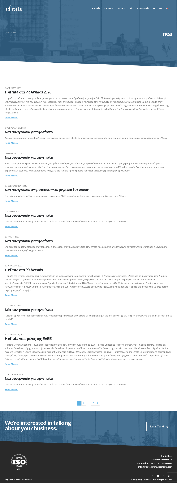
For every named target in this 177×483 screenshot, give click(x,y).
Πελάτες (121, 8)
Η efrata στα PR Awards (24, 269)
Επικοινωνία (143, 8)
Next (97, 403)
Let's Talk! (159, 426)
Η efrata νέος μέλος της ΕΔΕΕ (28, 338)
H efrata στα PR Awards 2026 (28, 92)
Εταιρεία (96, 8)
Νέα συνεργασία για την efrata (29, 131)
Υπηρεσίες (109, 8)
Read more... (11, 117)
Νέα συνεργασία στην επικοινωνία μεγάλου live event (46, 189)
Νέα (131, 8)
